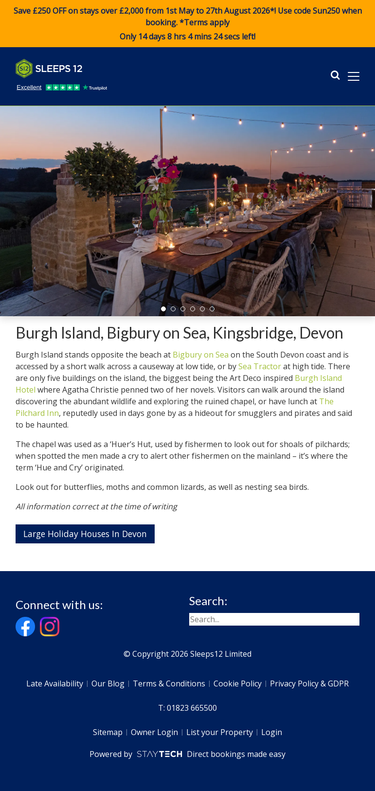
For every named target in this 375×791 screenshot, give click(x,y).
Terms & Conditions (169, 683)
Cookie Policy (238, 683)
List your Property (219, 732)
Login (271, 732)
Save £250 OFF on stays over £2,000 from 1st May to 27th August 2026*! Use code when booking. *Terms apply (187, 23)
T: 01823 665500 (187, 707)
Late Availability (54, 683)
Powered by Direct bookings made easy (187, 754)
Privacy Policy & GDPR (309, 683)
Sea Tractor (259, 366)
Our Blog (108, 683)
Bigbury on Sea (201, 354)
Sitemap (108, 732)
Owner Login (154, 732)
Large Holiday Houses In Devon (85, 533)
